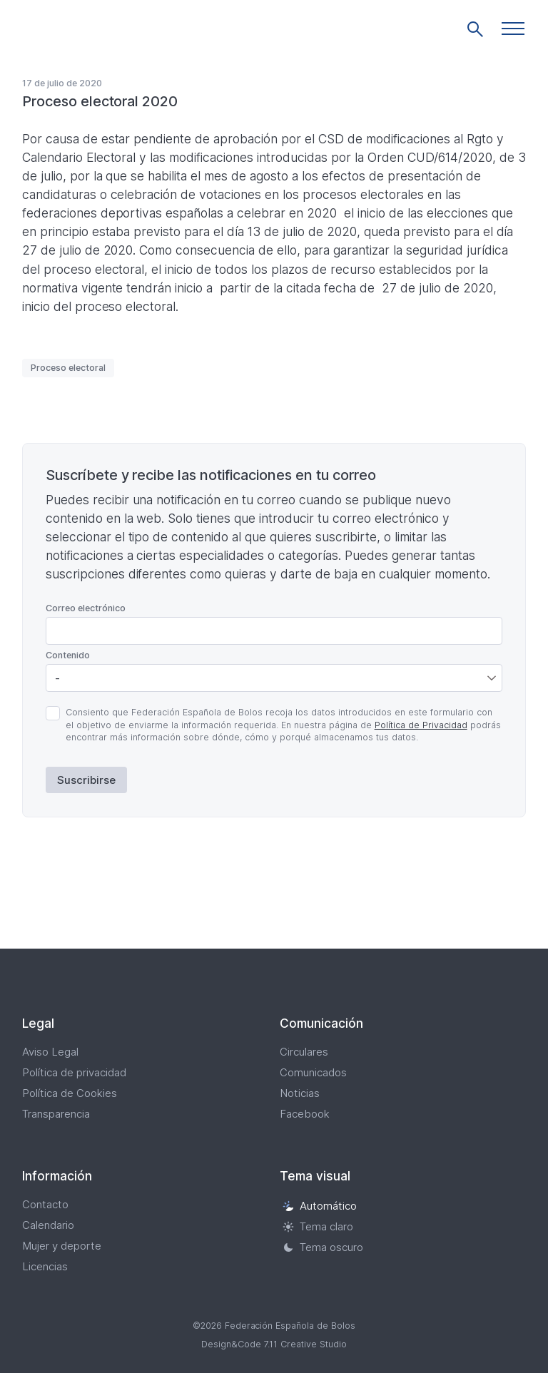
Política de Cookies (69, 1093)
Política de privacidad (74, 1072)
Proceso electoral (68, 367)
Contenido (68, 655)
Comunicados (313, 1072)
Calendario (48, 1225)
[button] (513, 29)
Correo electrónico (86, 608)
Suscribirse (86, 780)
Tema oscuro (323, 1247)
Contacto (45, 1204)
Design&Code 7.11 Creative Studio (274, 1344)
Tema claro (318, 1226)
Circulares (304, 1051)
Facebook (305, 1114)
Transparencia (56, 1114)
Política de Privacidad (421, 725)
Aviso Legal (50, 1051)
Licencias (45, 1266)
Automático (320, 1206)
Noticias (300, 1093)
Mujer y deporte (61, 1245)
